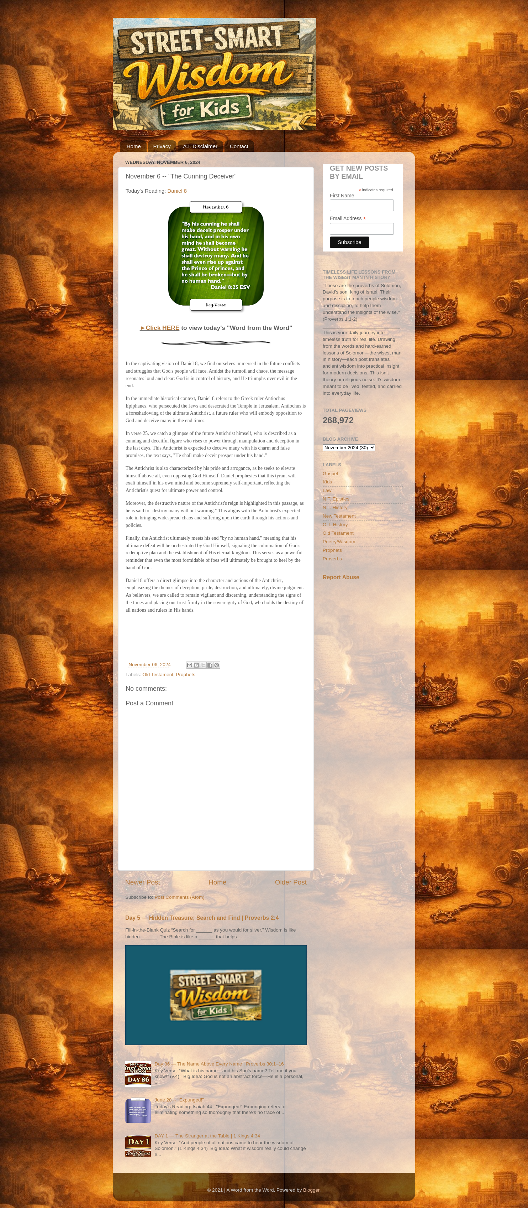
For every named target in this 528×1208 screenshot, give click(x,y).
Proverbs (332, 558)
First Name (342, 195)
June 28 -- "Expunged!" (179, 1100)
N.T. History (335, 507)
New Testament (339, 516)
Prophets (185, 674)
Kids (327, 481)
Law (327, 490)
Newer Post (142, 882)
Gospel (330, 473)
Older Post (291, 882)
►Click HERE (160, 327)
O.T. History (335, 524)
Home (134, 146)
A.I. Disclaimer (200, 146)
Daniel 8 (177, 191)
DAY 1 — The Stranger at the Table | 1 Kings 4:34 (207, 1136)
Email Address (348, 218)
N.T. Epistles (336, 499)
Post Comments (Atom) (180, 897)
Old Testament (157, 674)
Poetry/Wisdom (339, 541)
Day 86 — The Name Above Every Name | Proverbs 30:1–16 (219, 1064)
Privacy (162, 146)
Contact (239, 146)
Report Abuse (341, 577)
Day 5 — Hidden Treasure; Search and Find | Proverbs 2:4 (202, 918)
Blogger (311, 1190)
